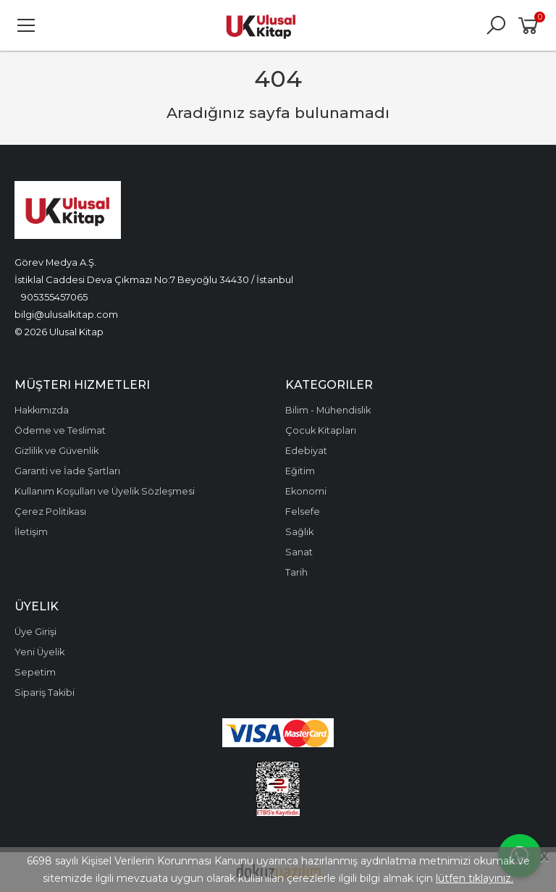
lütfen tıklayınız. (474, 878)
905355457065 (54, 297)
